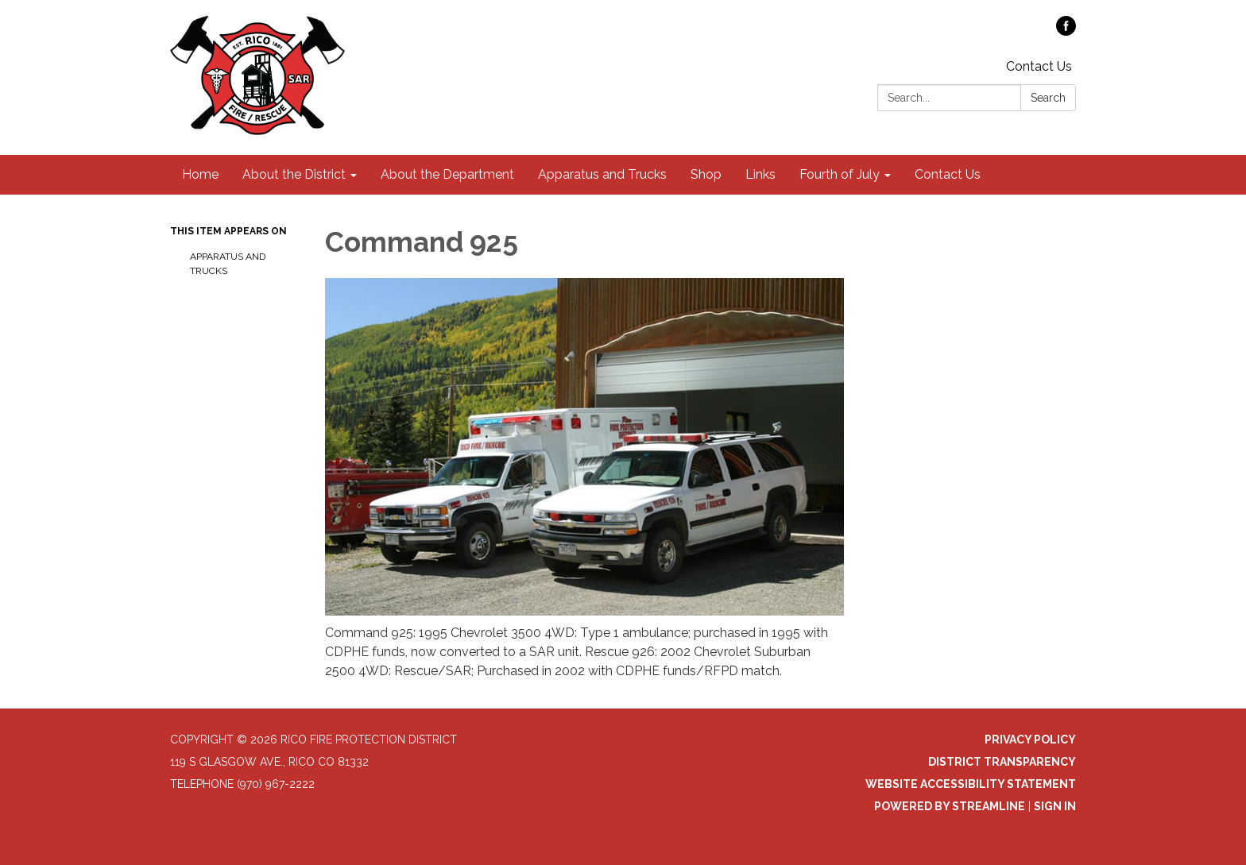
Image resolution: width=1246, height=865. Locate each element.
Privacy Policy (1030, 739)
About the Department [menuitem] (447, 174)
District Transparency (1002, 761)
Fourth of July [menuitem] (839, 174)
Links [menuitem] (760, 174)
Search (1048, 97)
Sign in (1055, 806)
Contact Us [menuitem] (948, 174)
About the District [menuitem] (294, 174)
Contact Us (1039, 66)
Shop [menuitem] (706, 174)
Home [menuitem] (200, 174)
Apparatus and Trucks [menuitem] (602, 174)
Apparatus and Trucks (227, 263)
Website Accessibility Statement (970, 784)
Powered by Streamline (949, 806)
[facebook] (1066, 31)
